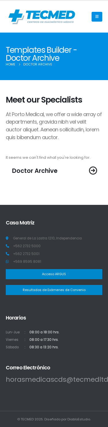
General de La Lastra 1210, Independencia (47, 238)
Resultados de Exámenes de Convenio (54, 290)
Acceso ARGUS (54, 274)
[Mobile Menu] (97, 17)
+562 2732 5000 (27, 246)
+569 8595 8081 (27, 261)
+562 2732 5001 (26, 254)
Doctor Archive (35, 171)
